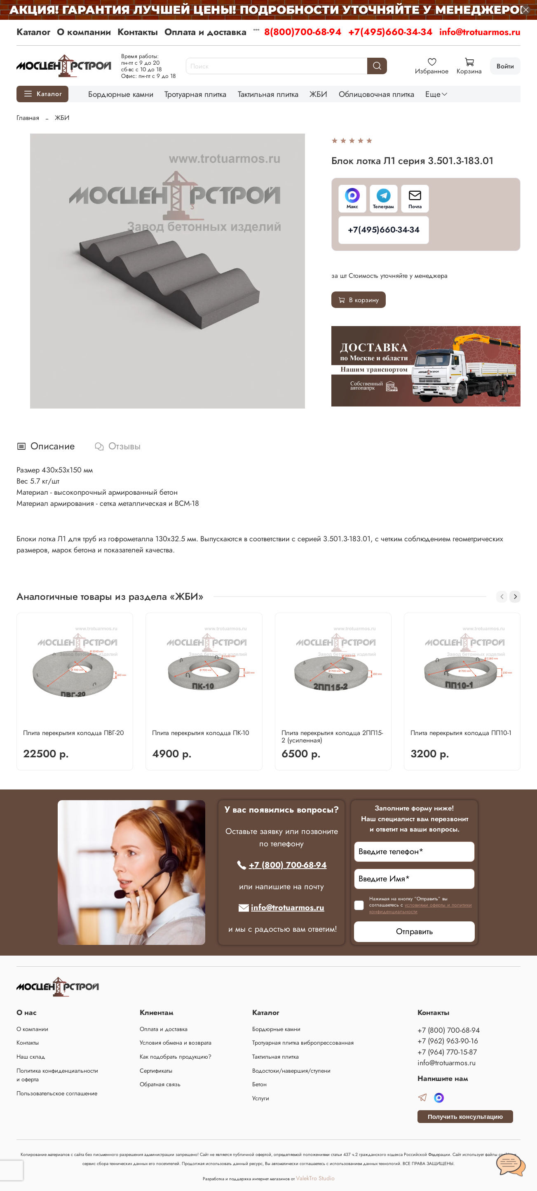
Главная (27, 117)
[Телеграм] (384, 199)
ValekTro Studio (315, 1178)
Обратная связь (160, 1084)
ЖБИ (318, 94)
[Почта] (415, 199)
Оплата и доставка (205, 31)
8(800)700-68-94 (303, 31)
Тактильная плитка (268, 94)
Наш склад (30, 1056)
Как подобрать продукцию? (175, 1056)
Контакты (137, 31)
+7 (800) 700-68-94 (282, 865)
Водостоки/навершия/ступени (291, 1070)
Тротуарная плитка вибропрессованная (303, 1042)
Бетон (259, 1084)
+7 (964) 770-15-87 (447, 1052)
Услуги (260, 1098)
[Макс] (352, 199)
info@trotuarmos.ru (480, 31)
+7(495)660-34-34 (390, 31)
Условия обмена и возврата (175, 1042)
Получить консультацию (465, 1116)
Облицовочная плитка (376, 94)
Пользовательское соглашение (56, 1093)
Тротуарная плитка (195, 94)
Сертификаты (156, 1070)
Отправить (414, 931)
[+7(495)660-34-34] (383, 230)
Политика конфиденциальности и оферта (57, 1075)
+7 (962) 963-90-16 (447, 1041)
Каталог (33, 31)
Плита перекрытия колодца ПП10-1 (460, 733)
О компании (84, 31)
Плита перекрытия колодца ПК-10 (200, 733)
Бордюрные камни (120, 94)
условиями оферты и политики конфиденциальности (420, 908)
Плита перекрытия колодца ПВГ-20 (73, 733)
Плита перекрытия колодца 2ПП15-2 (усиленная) (332, 736)
